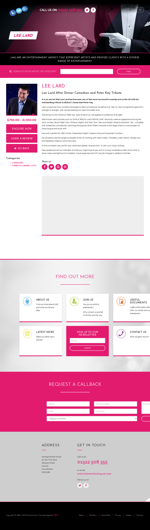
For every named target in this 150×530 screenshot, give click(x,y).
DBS (56, 515)
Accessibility (106, 515)
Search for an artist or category (33, 71)
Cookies (129, 515)
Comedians (17, 163)
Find (128, 71)
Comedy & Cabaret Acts (24, 166)
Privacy (118, 515)
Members (93, 515)
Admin (81, 515)
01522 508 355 (70, 10)
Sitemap (139, 515)
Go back (21, 148)
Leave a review (22, 138)
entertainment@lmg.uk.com (92, 473)
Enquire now (22, 129)
